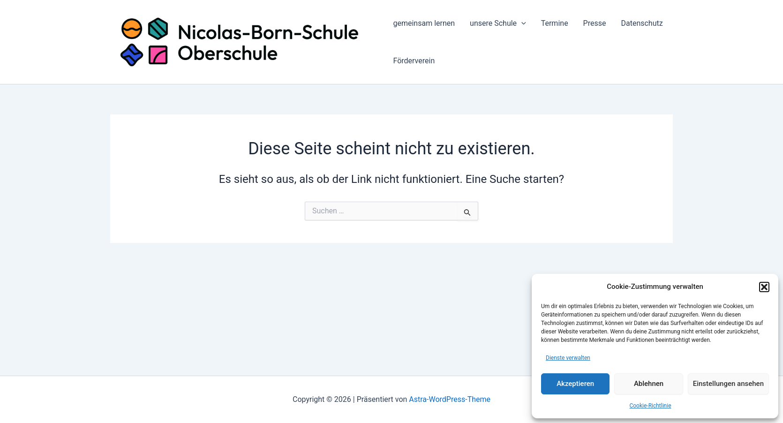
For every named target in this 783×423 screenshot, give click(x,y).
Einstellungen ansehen (728, 383)
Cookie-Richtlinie (650, 405)
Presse (594, 23)
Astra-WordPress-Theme (449, 399)
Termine (554, 23)
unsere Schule (498, 23)
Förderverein (414, 60)
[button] (764, 287)
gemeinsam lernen (424, 23)
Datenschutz (642, 23)
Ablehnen (648, 383)
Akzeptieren (575, 383)
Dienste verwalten (568, 358)
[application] (521, 23)
